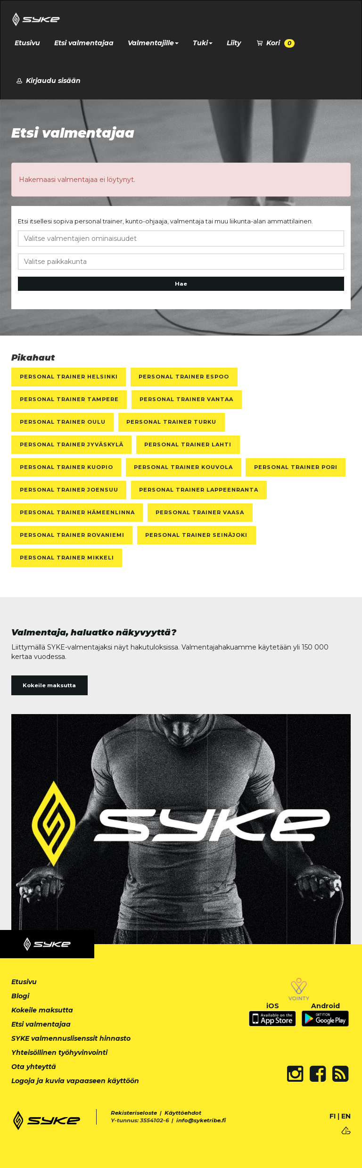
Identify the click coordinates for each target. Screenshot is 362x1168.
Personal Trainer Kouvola (183, 467)
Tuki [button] (203, 43)
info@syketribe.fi (201, 1120)
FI (332, 1116)
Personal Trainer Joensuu (69, 489)
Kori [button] (275, 43)
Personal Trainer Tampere (69, 399)
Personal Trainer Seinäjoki (196, 535)
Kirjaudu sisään (48, 80)
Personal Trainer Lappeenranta (198, 489)
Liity (234, 43)
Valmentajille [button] (153, 43)
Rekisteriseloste (134, 1113)
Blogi (20, 996)
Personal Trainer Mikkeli (67, 557)
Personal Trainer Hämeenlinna (77, 512)
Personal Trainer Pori (295, 467)
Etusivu (27, 43)
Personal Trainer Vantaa (186, 399)
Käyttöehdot (183, 1113)
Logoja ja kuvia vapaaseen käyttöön (75, 1081)
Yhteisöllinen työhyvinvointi (59, 1052)
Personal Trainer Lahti (187, 444)
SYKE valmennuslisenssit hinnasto (71, 1038)
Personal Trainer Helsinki (69, 376)
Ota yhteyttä (33, 1066)
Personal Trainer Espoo (184, 376)
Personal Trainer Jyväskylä (71, 444)
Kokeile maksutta (49, 685)
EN (346, 1116)
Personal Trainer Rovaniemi (72, 535)
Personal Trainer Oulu (63, 422)
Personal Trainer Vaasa (200, 512)
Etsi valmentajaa (84, 43)
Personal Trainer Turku (171, 422)
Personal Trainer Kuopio (66, 467)
